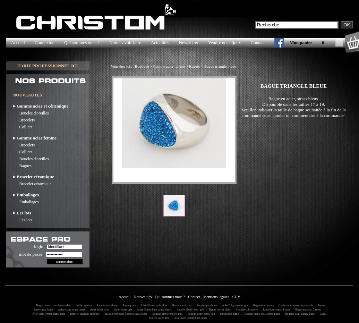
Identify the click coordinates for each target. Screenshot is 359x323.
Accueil (18, 42)
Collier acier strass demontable (294, 305)
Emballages (26, 201)
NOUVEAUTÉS (27, 95)
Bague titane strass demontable (52, 305)
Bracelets (24, 120)
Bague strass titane (106, 305)
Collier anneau (83, 305)
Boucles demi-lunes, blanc (299, 313)
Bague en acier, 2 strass (307, 309)
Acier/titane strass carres (70, 309)
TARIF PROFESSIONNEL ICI (47, 65)
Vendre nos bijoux (224, 42)
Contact (258, 42)
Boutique (142, 66)
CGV (236, 297)
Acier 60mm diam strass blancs (153, 309)
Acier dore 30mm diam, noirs (189, 318)
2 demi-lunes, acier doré (152, 305)
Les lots (23, 220)
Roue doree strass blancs (275, 309)
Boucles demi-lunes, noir (200, 313)
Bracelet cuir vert (181, 305)
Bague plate (128, 305)
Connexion (44, 42)
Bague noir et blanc (219, 309)
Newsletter (188, 42)
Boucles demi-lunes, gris (189, 309)
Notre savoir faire (125, 42)
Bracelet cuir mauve (245, 309)
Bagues (22, 165)
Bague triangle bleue (220, 66)
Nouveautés (143, 297)
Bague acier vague (262, 305)
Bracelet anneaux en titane (84, 313)
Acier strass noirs (98, 309)
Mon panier (301, 42)
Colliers (23, 127)
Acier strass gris (122, 309)
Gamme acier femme (169, 66)
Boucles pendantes (206, 305)
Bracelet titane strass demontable (261, 313)
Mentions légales (216, 297)
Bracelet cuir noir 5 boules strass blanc (124, 313)
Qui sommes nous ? (82, 42)
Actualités (160, 42)
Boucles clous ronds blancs (166, 313)
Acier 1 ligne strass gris (234, 305)
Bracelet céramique (32, 183)
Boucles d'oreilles (31, 113)
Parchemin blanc (228, 313)
